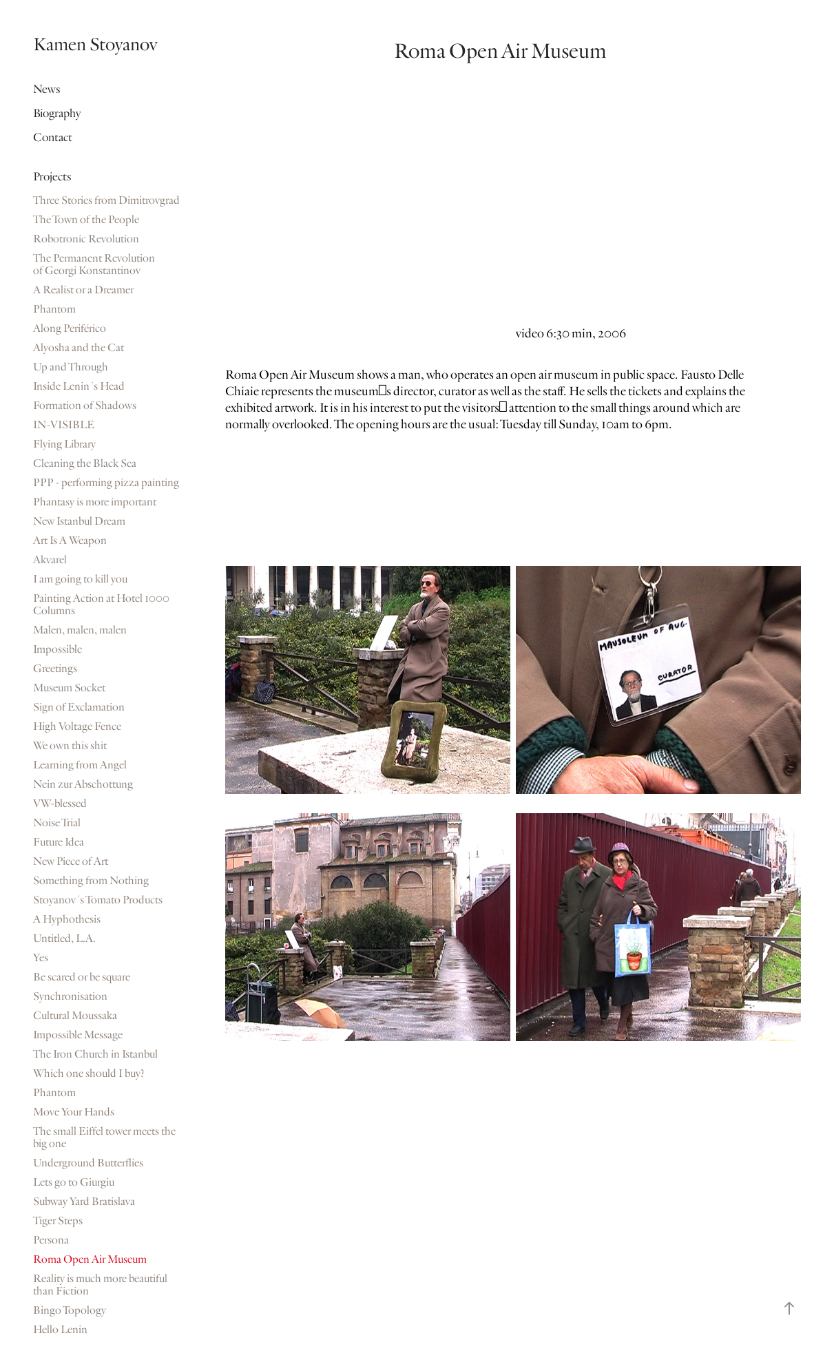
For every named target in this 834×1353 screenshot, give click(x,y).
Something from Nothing (91, 881)
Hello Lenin (60, 1329)
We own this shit (70, 746)
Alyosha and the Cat (78, 348)
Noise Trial (57, 823)
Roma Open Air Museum (90, 1259)
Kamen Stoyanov (95, 44)
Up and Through (70, 367)
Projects (52, 176)
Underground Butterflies (88, 1163)
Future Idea (58, 842)
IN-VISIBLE (63, 425)
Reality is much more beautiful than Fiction (100, 1285)
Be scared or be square (81, 977)
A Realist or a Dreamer (83, 290)
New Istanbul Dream (79, 521)
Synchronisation (70, 996)
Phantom (54, 309)
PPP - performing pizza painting (106, 483)
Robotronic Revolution (86, 239)
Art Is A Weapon (70, 540)
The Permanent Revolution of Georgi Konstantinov (94, 264)
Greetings (55, 668)
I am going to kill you (80, 579)
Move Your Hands (73, 1112)
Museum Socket (69, 688)
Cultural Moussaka (75, 1015)
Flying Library (64, 444)
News (47, 89)
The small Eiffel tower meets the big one (104, 1137)
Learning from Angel (80, 765)
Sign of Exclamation (79, 707)
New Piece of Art (70, 861)
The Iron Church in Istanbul (95, 1054)
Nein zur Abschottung (83, 784)
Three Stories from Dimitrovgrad (106, 200)
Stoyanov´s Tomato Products (98, 900)
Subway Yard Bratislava (84, 1201)
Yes (40, 958)
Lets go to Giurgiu (73, 1182)
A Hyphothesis (67, 919)
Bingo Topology (69, 1310)
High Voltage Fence (77, 726)
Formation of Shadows (84, 405)
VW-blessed (60, 803)
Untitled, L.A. (64, 938)
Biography (57, 113)
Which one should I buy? (89, 1073)
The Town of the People (86, 220)
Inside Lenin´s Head (79, 386)
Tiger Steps (58, 1221)
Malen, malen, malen (80, 630)
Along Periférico (69, 328)
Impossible (57, 649)
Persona (51, 1240)
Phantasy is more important (94, 502)
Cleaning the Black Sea (84, 463)
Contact (52, 137)
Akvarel (50, 560)
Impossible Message (78, 1035)
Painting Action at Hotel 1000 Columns (101, 604)
